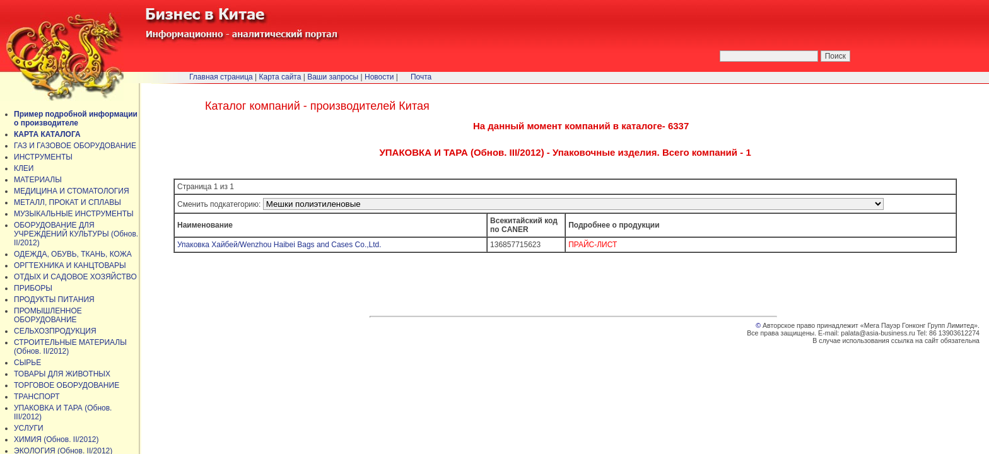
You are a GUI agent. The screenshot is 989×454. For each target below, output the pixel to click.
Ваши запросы (332, 77)
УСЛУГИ (29, 428)
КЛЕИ (24, 168)
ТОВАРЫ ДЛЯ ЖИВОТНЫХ (62, 374)
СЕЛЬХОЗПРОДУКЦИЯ (55, 331)
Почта (421, 77)
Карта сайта (280, 77)
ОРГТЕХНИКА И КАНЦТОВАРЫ (70, 265)
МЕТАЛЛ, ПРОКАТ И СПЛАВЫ (67, 202)
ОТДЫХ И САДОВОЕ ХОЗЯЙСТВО (75, 276)
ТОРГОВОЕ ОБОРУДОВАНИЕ (66, 385)
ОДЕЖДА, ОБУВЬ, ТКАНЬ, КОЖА (73, 254)
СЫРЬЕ (27, 362)
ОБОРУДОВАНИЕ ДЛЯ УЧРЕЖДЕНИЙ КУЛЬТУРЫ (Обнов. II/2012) (76, 234)
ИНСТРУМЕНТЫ (43, 157)
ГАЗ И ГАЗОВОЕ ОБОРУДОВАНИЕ (75, 145)
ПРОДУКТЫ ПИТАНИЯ (54, 299)
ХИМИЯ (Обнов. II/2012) (56, 439)
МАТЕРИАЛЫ (38, 179)
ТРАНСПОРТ (37, 396)
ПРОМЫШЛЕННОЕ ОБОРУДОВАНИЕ (48, 315)
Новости (379, 77)
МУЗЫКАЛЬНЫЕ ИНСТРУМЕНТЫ (74, 213)
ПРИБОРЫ (33, 288)
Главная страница (221, 77)
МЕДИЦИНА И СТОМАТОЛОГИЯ (71, 191)
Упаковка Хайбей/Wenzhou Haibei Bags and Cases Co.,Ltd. (279, 244)
